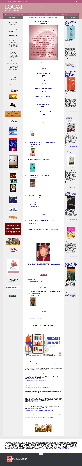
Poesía (10, 14)
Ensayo (32, 14)
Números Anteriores (63, 14)
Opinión (44, 14)
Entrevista (38, 14)
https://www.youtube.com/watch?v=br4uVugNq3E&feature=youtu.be (39, 417)
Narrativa (16, 14)
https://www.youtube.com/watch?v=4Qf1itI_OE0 (35, 403)
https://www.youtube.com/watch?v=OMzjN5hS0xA (35, 394)
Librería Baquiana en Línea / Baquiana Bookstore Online (15, 1)
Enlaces (55, 14)
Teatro (49, 14)
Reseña (27, 14)
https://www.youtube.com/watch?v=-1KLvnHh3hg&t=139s (37, 387)
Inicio (6, 14)
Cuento (21, 14)
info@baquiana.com (13, 281)
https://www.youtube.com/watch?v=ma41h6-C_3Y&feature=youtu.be (39, 410)
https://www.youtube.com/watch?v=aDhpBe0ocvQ (35, 380)
